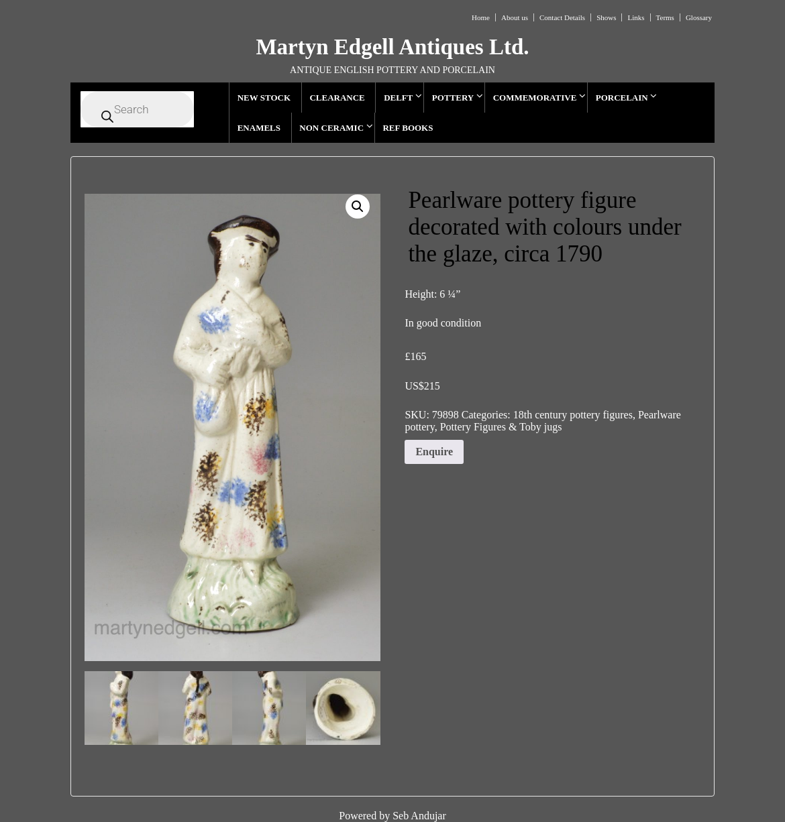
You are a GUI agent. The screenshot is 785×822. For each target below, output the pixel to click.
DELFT (398, 98)
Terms (665, 17)
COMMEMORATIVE (535, 98)
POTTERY (453, 98)
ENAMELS (259, 128)
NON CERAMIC (331, 128)
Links (635, 17)
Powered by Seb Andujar (392, 815)
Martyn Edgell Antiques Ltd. (392, 47)
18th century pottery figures (573, 414)
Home (481, 17)
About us (514, 17)
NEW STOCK (264, 98)
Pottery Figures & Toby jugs (501, 426)
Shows (606, 17)
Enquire (434, 451)
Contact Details (562, 17)
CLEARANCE (336, 98)
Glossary (699, 17)
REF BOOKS (407, 128)
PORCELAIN (622, 98)
